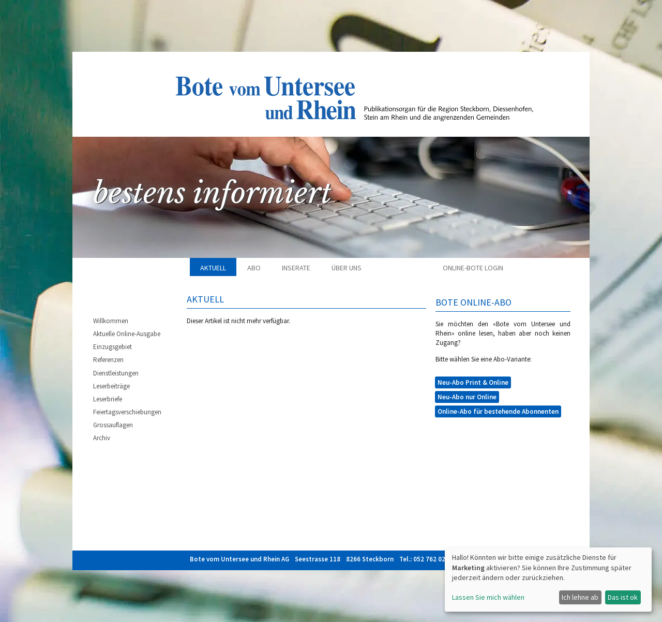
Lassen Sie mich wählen (488, 597)
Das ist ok (623, 597)
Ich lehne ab (580, 597)
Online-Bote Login (473, 267)
